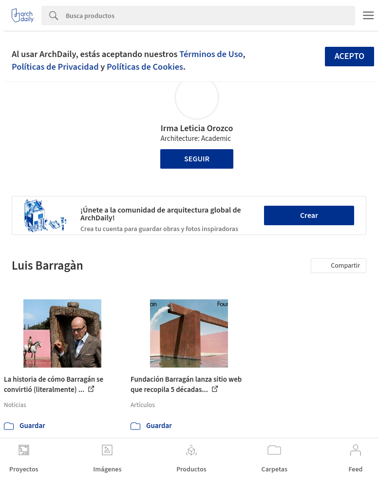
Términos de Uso (211, 54)
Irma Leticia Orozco (197, 128)
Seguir (196, 159)
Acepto (350, 56)
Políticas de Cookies (145, 66)
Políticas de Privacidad (55, 66)
